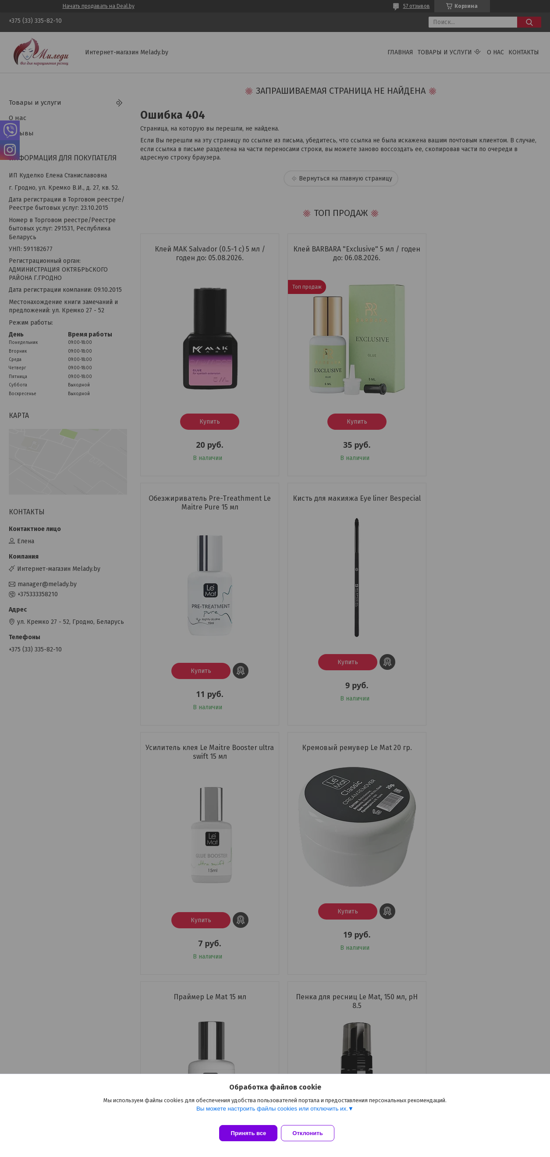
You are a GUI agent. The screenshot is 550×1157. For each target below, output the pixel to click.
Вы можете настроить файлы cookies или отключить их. (272, 1114)
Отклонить (313, 1133)
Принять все (248, 1133)
